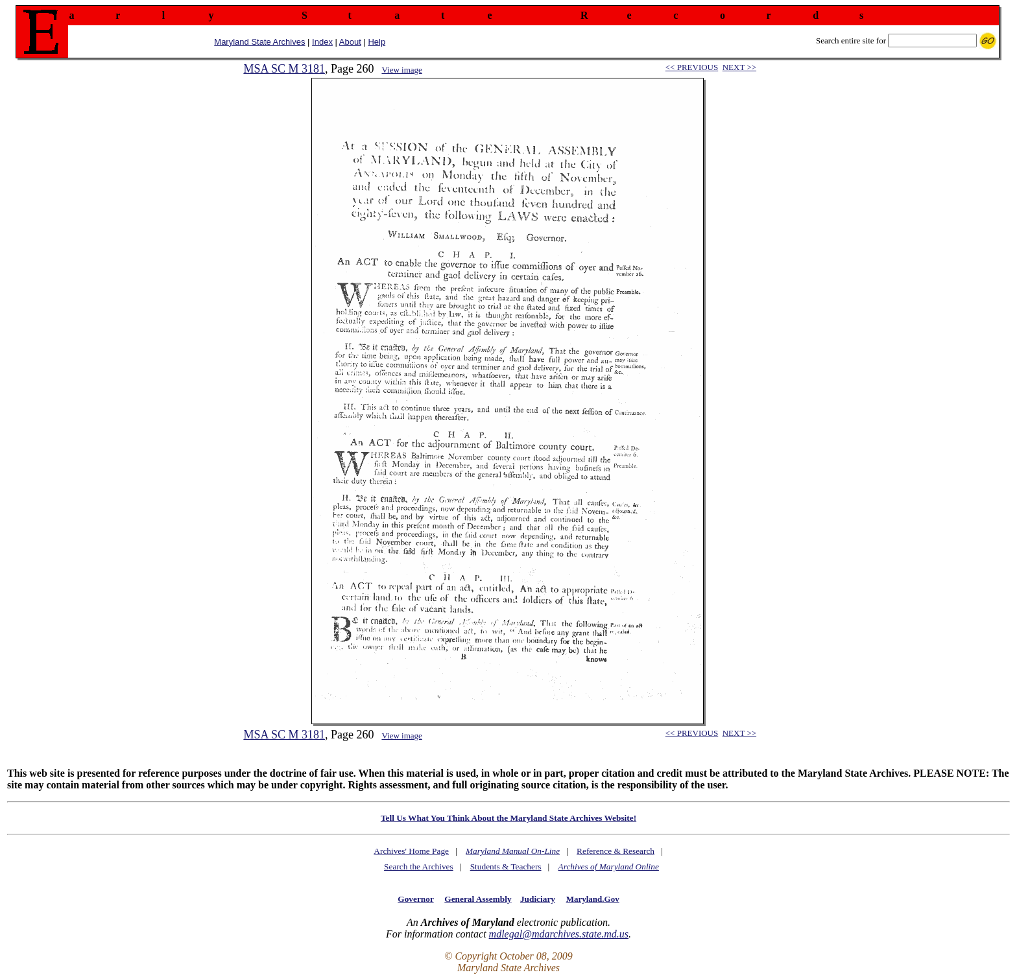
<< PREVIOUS (691, 67)
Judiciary (537, 899)
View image (401, 70)
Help (376, 42)
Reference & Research (615, 851)
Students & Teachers (506, 866)
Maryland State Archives (259, 42)
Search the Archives (418, 866)
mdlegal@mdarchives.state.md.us (558, 933)
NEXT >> (739, 67)
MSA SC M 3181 (284, 68)
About (350, 42)
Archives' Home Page (411, 851)
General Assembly (477, 899)
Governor (415, 899)
